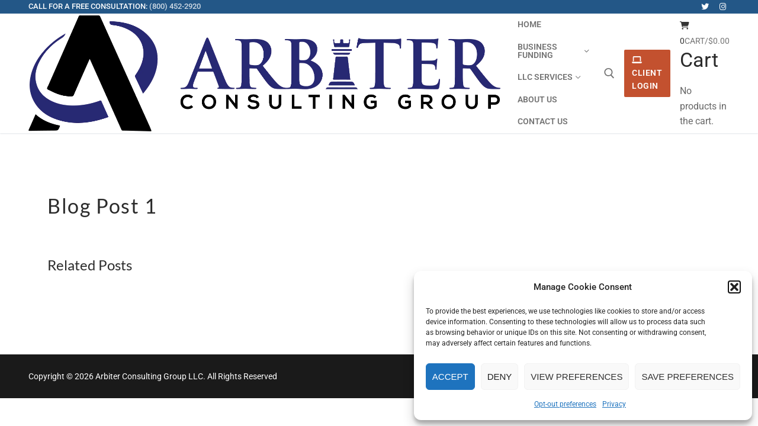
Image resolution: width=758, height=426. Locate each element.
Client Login (647, 73)
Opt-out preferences (565, 404)
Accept (450, 377)
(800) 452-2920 (175, 6)
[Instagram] (723, 7)
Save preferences (687, 377)
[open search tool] (609, 73)
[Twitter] (705, 7)
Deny (499, 377)
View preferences (576, 377)
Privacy (614, 404)
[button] (734, 287)
